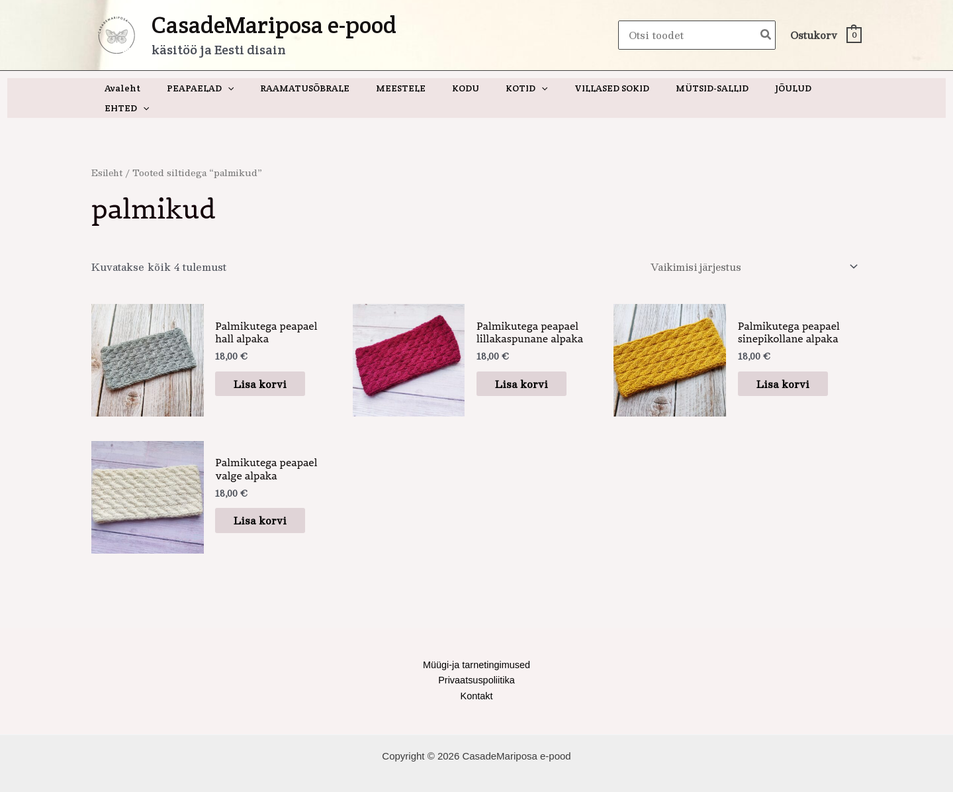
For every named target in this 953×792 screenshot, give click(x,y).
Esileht (107, 152)
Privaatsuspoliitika (476, 662)
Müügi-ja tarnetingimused (476, 646)
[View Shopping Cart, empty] (825, 35)
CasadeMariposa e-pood (274, 25)
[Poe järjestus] (749, 247)
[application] (238, 88)
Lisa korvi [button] (268, 364)
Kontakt (477, 679)
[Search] (766, 35)
